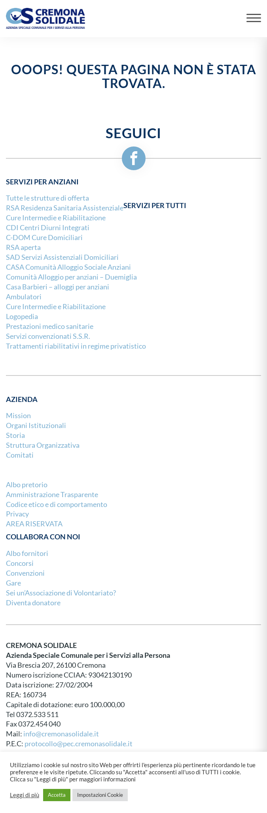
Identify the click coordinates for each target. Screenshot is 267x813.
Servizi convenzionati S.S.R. (48, 336)
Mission (18, 415)
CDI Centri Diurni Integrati (47, 227)
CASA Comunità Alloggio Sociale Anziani (68, 267)
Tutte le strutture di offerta (47, 198)
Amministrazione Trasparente (52, 494)
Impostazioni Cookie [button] (100, 795)
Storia (15, 435)
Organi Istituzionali (36, 425)
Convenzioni (25, 573)
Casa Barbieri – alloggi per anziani (57, 287)
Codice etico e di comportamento (56, 504)
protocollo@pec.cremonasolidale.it (79, 743)
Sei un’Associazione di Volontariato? (61, 593)
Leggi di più (24, 795)
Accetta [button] (57, 795)
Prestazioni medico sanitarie (49, 326)
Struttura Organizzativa (43, 445)
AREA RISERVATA (34, 524)
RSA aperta (23, 247)
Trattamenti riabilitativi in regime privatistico (76, 346)
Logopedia (22, 316)
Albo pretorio (26, 484)
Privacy (17, 514)
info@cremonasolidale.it (61, 734)
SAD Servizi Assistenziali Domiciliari (62, 257)
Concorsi (20, 563)
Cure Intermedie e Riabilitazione (56, 218)
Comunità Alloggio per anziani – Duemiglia (71, 277)
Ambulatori (24, 296)
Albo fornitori (27, 553)
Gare (13, 583)
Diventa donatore (33, 602)
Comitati (20, 455)
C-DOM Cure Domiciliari (44, 237)
